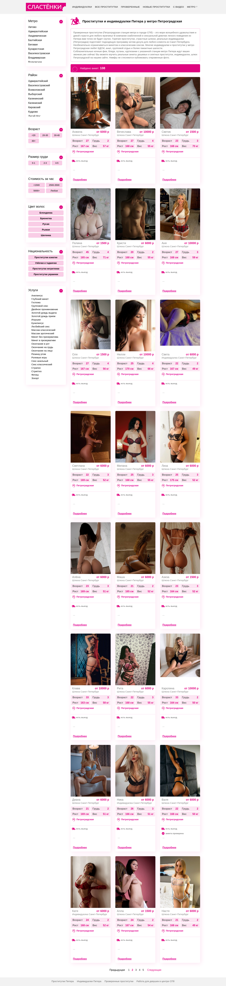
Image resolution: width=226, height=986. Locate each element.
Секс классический (41, 364)
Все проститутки (106, 6)
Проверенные (130, 6)
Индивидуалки (82, 6)
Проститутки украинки (46, 274)
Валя (165, 799)
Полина (77, 243)
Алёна (76, 577)
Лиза (165, 465)
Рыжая (46, 229)
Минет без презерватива (44, 337)
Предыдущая (117, 970)
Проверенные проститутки (119, 981)
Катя (75, 911)
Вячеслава (124, 131)
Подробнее (80, 179)
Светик (166, 131)
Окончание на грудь (42, 347)
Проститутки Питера (62, 981)
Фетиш (35, 374)
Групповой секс (39, 306)
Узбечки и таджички (46, 263)
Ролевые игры (39, 357)
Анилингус (37, 295)
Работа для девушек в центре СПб (156, 981)
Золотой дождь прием (43, 316)
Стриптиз (36, 371)
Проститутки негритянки (45, 268)
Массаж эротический (42, 333)
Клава (76, 688)
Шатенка (46, 235)
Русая (46, 224)
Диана (76, 799)
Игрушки (36, 319)
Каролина (168, 688)
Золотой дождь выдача (44, 312)
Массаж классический (43, 330)
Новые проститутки (156, 6)
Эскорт (35, 378)
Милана (122, 465)
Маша (121, 577)
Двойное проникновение (44, 309)
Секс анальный (39, 361)
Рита (120, 688)
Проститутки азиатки (46, 257)
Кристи (121, 243)
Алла (120, 911)
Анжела (77, 131)
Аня (164, 243)
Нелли (121, 354)
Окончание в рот (40, 343)
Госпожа (35, 302)
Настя (166, 911)
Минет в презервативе (43, 340)
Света (166, 354)
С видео (178, 6)
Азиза (165, 577)
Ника (120, 799)
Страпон (36, 368)
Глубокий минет (40, 299)
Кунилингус (37, 323)
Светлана (78, 465)
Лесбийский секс (40, 326)
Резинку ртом (38, 354)
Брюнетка (46, 218)
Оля (75, 354)
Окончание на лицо (42, 350)
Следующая (154, 970)
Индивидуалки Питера (89, 981)
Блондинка (46, 212)
